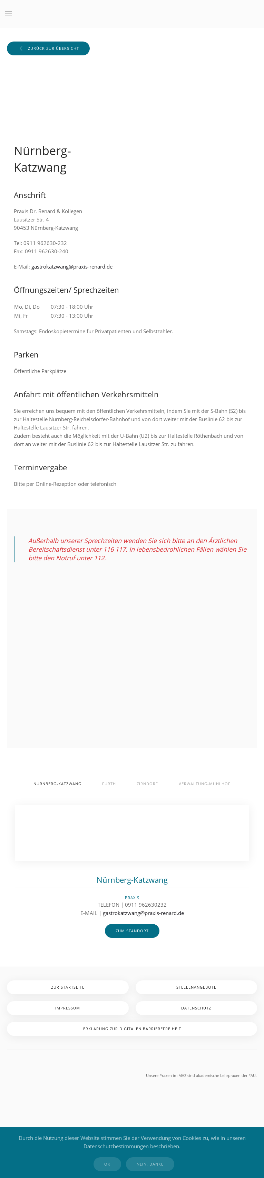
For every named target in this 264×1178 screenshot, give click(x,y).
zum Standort (132, 930)
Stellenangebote (196, 987)
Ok (107, 1164)
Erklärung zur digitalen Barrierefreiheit (132, 1028)
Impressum (67, 1008)
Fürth (109, 783)
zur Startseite (68, 987)
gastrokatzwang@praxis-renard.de (72, 266)
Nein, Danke (150, 1164)
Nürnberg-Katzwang (57, 783)
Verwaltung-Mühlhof (205, 783)
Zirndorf (147, 783)
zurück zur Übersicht (48, 48)
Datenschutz (196, 1008)
